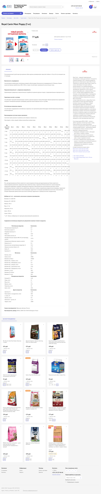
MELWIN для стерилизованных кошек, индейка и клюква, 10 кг (34, 408)
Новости (21, 472)
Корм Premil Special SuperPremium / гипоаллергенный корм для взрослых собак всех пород (57, 342)
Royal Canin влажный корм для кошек (81, 151)
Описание (8, 69)
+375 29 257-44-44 (76, 6)
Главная (3, 18)
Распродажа (28, 13)
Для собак (16, 18)
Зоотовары (9, 18)
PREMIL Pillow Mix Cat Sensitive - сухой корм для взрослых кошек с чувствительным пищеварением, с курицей (11, 445)
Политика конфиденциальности (30, 490)
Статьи (57, 13)
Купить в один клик (54, 50)
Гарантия (41, 472)
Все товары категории (79, 155)
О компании (4, 470)
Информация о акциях (73, 482)
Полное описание (58, 39)
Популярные (36, 13)
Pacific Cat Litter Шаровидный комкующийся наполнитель (9, 375)
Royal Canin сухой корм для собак (80, 148)
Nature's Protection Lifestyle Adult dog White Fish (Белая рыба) (34, 341)
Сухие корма (24, 18)
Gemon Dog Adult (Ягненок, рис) (33, 375)
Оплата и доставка (66, 13)
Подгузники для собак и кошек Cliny (57, 375)
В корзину (44, 50)
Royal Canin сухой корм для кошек (81, 150)
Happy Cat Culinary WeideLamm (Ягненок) (33, 443)
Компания (44, 13)
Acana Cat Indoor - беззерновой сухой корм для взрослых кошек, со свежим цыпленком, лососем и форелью (57, 409)
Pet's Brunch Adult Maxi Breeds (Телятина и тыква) (12, 341)
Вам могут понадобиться (9, 319)
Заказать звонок (79, 8)
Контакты (75, 13)
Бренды (51, 13)
